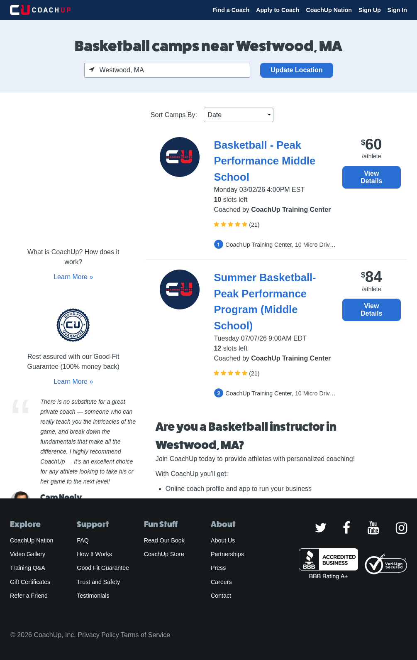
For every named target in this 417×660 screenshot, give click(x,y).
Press (218, 567)
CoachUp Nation (329, 10)
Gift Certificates (30, 582)
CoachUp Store (164, 554)
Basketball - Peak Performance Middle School (264, 161)
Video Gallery (27, 554)
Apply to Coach (277, 10)
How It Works (94, 554)
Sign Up (369, 10)
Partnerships (227, 554)
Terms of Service (145, 634)
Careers (221, 582)
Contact (221, 595)
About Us (223, 540)
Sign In (397, 10)
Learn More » (73, 276)
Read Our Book (164, 540)
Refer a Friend (29, 595)
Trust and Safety (98, 582)
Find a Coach (230, 10)
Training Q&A (27, 567)
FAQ (82, 540)
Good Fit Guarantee (103, 567)
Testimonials (93, 595)
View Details (371, 177)
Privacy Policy (98, 634)
